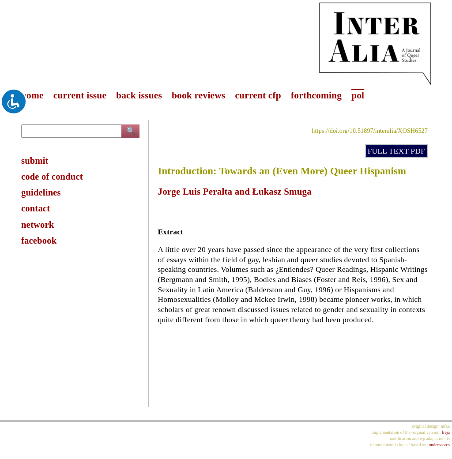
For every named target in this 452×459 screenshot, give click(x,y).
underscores (439, 444)
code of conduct (52, 176)
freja (446, 432)
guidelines (41, 192)
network (37, 225)
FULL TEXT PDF (396, 151)
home (32, 95)
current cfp (258, 95)
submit (35, 161)
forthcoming (316, 95)
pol (357, 95)
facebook (38, 240)
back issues (139, 95)
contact (35, 208)
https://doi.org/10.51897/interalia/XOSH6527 (370, 131)
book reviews (198, 95)
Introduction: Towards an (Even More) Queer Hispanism (282, 171)
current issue (79, 95)
